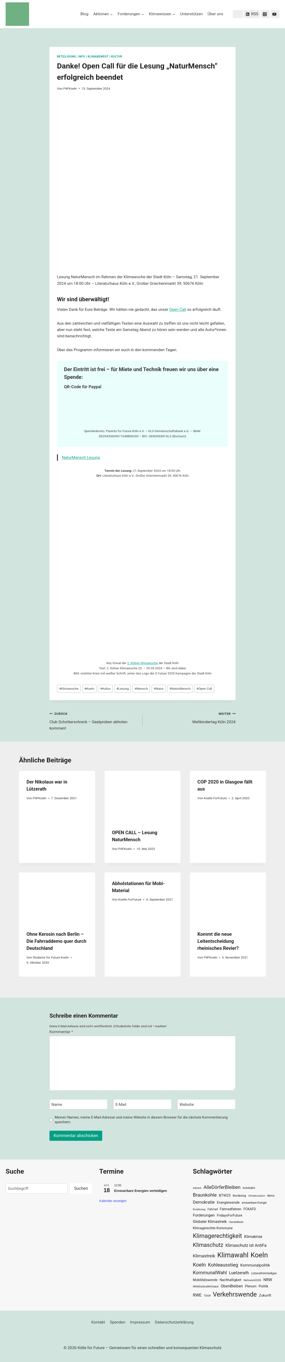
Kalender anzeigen (113, 1201)
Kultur (116, 56)
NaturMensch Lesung (81, 457)
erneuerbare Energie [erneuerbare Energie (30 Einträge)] (254, 1202)
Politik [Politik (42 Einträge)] (263, 1286)
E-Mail (121, 1104)
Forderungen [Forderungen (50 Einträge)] (204, 1215)
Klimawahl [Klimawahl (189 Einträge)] (232, 1255)
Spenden (117, 1322)
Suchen (81, 1188)
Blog (84, 13)
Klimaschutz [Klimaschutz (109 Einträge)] (208, 1245)
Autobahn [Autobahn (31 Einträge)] (249, 1188)
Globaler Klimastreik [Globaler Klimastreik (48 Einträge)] (210, 1221)
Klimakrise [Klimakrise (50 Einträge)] (253, 1236)
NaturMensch (180, 688)
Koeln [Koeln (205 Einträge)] (259, 1255)
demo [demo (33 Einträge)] (270, 1195)
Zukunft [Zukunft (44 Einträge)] (265, 1295)
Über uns (215, 13)
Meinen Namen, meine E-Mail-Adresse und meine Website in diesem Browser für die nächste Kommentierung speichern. (141, 1119)
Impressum (140, 1322)
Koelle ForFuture (215, 798)
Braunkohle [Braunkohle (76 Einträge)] (205, 1195)
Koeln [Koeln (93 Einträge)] (199, 1265)
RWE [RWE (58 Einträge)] (197, 1295)
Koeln (89, 688)
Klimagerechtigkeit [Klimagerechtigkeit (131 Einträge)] (217, 1236)
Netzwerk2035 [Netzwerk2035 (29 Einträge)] (252, 1280)
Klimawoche (69, 688)
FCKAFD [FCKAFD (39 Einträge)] (250, 1209)
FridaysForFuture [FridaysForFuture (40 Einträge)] (229, 1215)
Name (57, 1104)
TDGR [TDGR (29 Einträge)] (207, 1295)
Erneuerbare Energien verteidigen (140, 1191)
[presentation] (143, 796)
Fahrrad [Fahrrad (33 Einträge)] (212, 1209)
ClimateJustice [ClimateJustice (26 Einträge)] (256, 1195)
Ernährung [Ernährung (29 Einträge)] (199, 1209)
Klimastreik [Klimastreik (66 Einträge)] (204, 1256)
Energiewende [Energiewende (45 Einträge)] (228, 1202)
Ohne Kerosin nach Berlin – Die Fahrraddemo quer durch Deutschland (56, 941)
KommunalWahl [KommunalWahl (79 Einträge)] (210, 1272)
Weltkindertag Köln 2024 (191, 717)
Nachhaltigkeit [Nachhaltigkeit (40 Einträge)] (230, 1280)
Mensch (141, 688)
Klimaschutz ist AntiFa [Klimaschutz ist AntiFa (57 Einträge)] (245, 1245)
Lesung (122, 688)
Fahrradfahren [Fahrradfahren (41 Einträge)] (230, 1209)
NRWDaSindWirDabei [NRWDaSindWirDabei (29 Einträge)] (206, 1286)
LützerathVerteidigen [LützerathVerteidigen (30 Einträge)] (264, 1273)
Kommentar (61, 1031)
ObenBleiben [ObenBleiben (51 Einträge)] (232, 1286)
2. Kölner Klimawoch (141, 663)
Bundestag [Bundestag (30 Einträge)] (239, 1195)
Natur (159, 688)
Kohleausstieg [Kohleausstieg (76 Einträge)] (223, 1265)
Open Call (177, 309)
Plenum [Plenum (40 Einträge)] (250, 1286)
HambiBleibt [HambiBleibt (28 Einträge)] (236, 1222)
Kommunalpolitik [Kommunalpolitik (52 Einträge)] (255, 1265)
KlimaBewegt (98, 56)
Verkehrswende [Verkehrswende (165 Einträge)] (235, 1294)
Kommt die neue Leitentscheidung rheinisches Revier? (218, 941)
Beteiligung (66, 56)
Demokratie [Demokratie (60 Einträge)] (204, 1202)
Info (81, 56)
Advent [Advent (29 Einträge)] (197, 1188)
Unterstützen (191, 13)
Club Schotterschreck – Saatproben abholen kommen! (94, 720)
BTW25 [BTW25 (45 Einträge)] (225, 1195)
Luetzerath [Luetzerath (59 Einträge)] (239, 1272)
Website (187, 1104)
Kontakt (98, 1322)
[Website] (206, 1104)
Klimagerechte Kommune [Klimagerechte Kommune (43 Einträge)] (213, 1228)
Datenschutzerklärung (174, 1322)
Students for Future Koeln (51, 957)
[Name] (78, 1104)
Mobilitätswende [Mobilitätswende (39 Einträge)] (205, 1280)
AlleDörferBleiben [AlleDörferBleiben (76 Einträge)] (221, 1187)
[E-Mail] (142, 1104)
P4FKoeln (70, 88)
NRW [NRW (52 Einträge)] (267, 1279)
